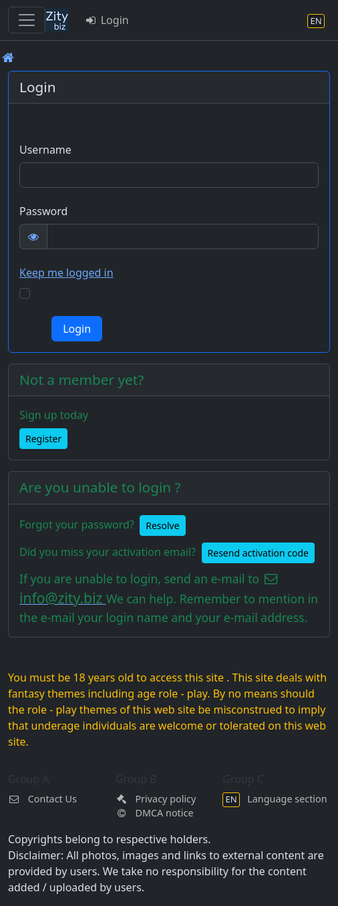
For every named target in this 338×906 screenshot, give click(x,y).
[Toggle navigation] (26, 20)
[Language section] (316, 20)
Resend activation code (258, 553)
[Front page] (8, 57)
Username (45, 149)
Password (43, 211)
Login (106, 20)
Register (43, 438)
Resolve (162, 525)
